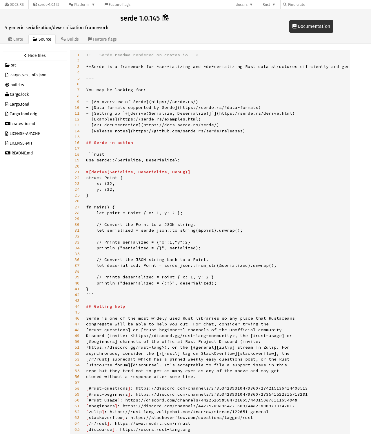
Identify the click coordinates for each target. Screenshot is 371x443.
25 (77, 195)
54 (77, 365)
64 (77, 423)
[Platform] (82, 4)
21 (77, 171)
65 (77, 429)
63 (77, 417)
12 (77, 119)
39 (77, 277)
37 (77, 265)
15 (77, 136)
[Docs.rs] (14, 4)
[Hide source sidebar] (35, 55)
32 (77, 236)
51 (77, 347)
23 (77, 183)
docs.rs (242, 4)
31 (77, 230)
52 (77, 353)
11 (77, 113)
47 (77, 324)
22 (77, 177)
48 (77, 329)
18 (77, 154)
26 (77, 201)
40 (77, 283)
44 (77, 306)
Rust (266, 4)
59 (77, 394)
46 (77, 318)
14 (77, 131)
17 (77, 148)
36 (77, 259)
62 (77, 411)
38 (77, 271)
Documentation (311, 26)
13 (77, 124)
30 (77, 224)
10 (77, 107)
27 (77, 207)
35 (77, 253)
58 (77, 388)
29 (77, 218)
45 (77, 312)
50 (77, 341)
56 (77, 376)
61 (77, 405)
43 (77, 300)
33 (77, 242)
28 (77, 212)
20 (77, 166)
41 (77, 288)
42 (77, 294)
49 (77, 335)
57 (77, 382)
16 (77, 142)
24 (77, 189)
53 (77, 359)
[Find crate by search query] (312, 4)
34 (77, 248)
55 (77, 370)
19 (77, 160)
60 (77, 400)
